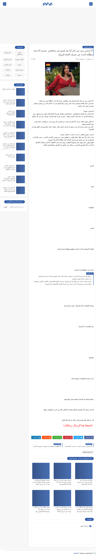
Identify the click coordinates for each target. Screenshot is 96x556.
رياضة (19, 64)
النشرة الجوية (8, 59)
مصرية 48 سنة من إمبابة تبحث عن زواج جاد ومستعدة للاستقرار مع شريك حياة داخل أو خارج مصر (42, 511)
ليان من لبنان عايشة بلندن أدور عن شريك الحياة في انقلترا (9, 101)
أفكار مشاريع (19, 59)
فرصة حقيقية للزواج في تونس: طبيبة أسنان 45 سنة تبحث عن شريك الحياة (41, 482)
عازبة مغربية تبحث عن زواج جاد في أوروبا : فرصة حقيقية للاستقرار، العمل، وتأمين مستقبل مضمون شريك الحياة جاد (61, 281)
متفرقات (7, 70)
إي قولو (76, 553)
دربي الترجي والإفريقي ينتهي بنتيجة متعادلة (10, 112)
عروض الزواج (88, 47)
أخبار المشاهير (19, 53)
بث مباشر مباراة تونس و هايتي (81, 279)
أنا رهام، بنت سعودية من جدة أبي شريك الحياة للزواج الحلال (9, 189)
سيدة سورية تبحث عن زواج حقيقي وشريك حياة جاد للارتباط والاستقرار (62, 482)
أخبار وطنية (7, 52)
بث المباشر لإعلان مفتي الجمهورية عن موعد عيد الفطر (9, 167)
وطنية (7, 75)
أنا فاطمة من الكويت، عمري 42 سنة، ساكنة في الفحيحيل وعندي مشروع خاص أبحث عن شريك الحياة (8, 136)
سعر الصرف (7, 64)
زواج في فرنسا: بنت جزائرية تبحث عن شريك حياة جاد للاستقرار (85, 482)
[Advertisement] (48, 27)
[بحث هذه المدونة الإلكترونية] (17, 207)
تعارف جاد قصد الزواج (8, 89)
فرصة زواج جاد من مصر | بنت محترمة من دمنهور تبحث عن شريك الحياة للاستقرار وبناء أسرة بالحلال (63, 511)
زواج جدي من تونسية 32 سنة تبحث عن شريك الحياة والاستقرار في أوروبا (68, 284)
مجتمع (19, 75)
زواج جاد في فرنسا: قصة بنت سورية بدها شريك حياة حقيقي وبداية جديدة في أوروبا (65, 276)
